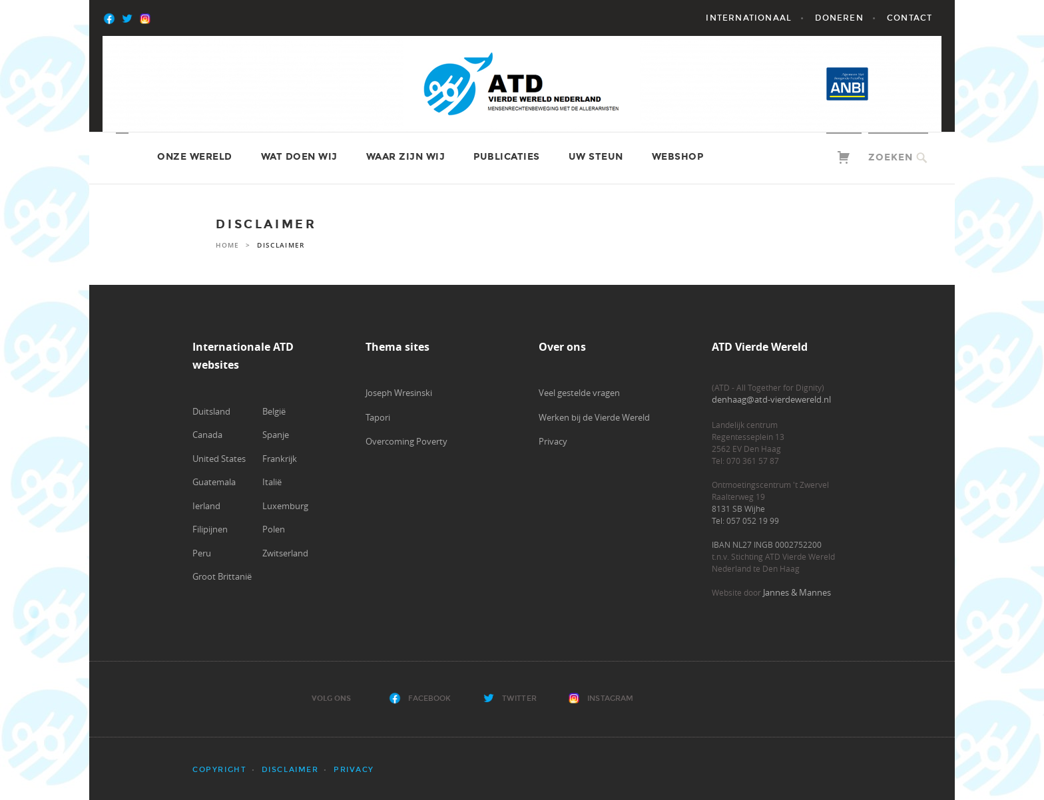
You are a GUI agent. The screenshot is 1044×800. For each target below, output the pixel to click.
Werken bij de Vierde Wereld (594, 417)
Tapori (378, 417)
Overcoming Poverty (406, 441)
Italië (272, 482)
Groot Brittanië (222, 576)
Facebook (429, 698)
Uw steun (596, 156)
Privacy (553, 441)
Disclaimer (290, 769)
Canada (207, 435)
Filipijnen (210, 529)
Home (227, 245)
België (274, 411)
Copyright (219, 769)
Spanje (275, 435)
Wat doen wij (299, 156)
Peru (201, 553)
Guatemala (214, 482)
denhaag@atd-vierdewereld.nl (771, 399)
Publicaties (506, 156)
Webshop (678, 156)
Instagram (610, 698)
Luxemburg (285, 506)
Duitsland (211, 411)
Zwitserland (285, 553)
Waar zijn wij (405, 156)
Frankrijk (279, 459)
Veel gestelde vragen (579, 393)
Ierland (206, 506)
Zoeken (890, 157)
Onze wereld (194, 156)
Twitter (519, 698)
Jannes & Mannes (797, 592)
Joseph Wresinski (399, 393)
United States (219, 459)
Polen (273, 529)
